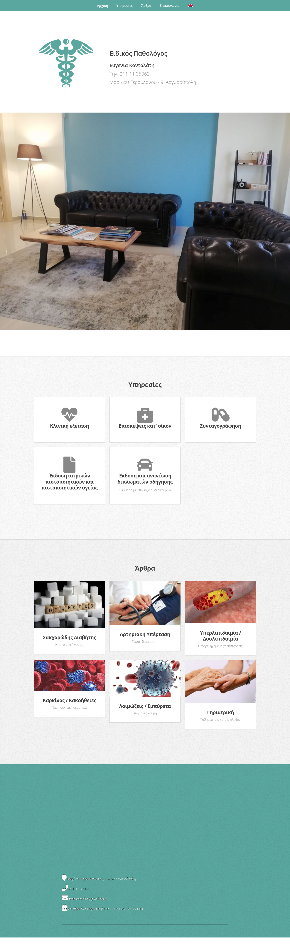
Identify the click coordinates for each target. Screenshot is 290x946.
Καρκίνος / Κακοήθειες (69, 700)
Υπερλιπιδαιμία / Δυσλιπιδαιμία (220, 635)
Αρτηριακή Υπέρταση (145, 634)
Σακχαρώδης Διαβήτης (69, 637)
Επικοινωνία (169, 5)
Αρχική (102, 5)
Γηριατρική (220, 712)
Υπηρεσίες (125, 5)
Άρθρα (146, 5)
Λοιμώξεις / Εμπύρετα (145, 706)
